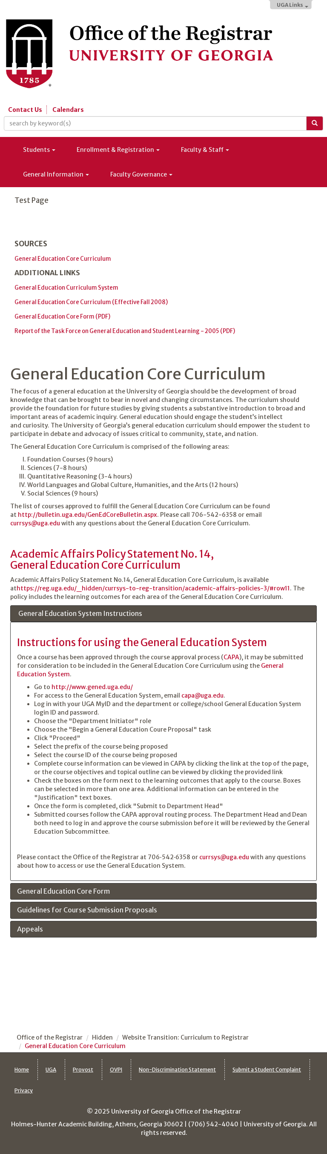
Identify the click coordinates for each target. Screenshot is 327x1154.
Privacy (23, 1090)
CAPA (231, 657)
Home (21, 1069)
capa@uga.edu (202, 695)
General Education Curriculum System (66, 287)
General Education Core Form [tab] (63, 891)
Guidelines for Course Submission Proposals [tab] (87, 910)
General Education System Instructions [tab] (79, 614)
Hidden (102, 1037)
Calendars (68, 110)
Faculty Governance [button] (141, 174)
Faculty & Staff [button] (205, 150)
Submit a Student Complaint (266, 1069)
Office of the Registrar (50, 1037)
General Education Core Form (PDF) (62, 316)
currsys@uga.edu (35, 523)
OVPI (116, 1069)
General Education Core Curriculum (62, 258)
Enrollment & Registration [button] (118, 150)
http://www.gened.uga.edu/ (92, 687)
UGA (51, 1069)
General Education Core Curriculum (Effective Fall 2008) (91, 302)
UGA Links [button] (292, 5)
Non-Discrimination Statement (177, 1069)
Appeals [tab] (30, 929)
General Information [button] (56, 174)
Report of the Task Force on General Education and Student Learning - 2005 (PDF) (124, 331)
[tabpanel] (163, 751)
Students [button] (39, 150)
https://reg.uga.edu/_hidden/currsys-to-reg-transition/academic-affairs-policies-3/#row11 (153, 588)
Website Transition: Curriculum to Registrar (185, 1037)
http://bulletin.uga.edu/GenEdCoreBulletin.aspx (87, 515)
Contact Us (25, 110)
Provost (83, 1069)
